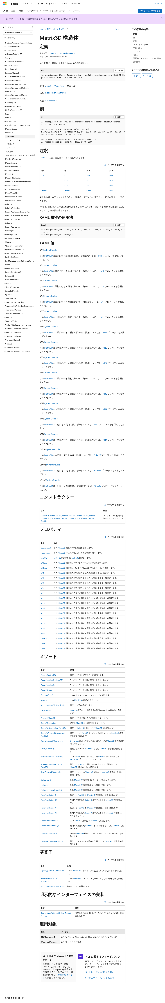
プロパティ (137, 48)
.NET (48, 29)
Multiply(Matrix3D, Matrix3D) (52, 705)
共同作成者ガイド (58, 976)
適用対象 (137, 62)
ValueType (59, 85)
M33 (88, 185)
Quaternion (74, 741)
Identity (44, 558)
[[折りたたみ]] (32, 27)
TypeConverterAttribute (55, 92)
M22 (66, 180)
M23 (88, 180)
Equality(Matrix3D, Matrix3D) (52, 870)
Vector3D (89, 748)
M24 (111, 180)
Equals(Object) (46, 690)
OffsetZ (89, 190)
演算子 (136, 55)
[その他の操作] (123, 29)
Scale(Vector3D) (47, 748)
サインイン (157, 3)
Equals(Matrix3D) (48, 685)
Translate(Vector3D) (49, 833)
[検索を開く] (149, 3)
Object (48, 85)
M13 (88, 175)
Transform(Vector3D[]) (50, 825)
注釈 (135, 41)
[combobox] (18, 33)
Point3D (80, 728)
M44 (111, 190)
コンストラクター (140, 44)
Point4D (81, 807)
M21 (42, 180)
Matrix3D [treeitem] (11, 136)
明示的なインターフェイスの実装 (147, 58)
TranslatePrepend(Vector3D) (52, 841)
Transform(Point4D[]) (49, 813)
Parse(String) (46, 710)
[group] (82, 76)
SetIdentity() (46, 780)
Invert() (44, 700)
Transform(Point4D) (48, 807)
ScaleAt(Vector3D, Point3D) (52, 756)
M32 (66, 185)
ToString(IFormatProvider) (51, 790)
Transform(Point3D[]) (49, 800)
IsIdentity (44, 568)
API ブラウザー (59, 29)
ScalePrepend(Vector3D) (50, 772)
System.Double (50, 249)
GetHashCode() (47, 695)
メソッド (137, 51)
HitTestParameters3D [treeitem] (13, 110)
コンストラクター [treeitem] (14, 140)
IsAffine (44, 563)
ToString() (45, 785)
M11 (42, 175)
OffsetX (44, 190)
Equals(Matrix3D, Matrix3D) (52, 680)
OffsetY (67, 190)
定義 (135, 34)
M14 (111, 175)
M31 (42, 185)
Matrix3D (44, 157)
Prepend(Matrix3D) (48, 718)
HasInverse (45, 553)
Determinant (46, 548)
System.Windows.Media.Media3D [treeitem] (18, 43)
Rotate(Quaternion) (48, 723)
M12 (65, 175)
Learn (42, 29)
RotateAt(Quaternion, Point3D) (53, 728)
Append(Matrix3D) (48, 675)
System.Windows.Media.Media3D (61, 53)
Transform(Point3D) (48, 795)
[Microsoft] (5, 3)
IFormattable (50, 100)
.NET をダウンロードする (149, 10)
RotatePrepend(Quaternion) (52, 741)
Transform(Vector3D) (49, 820)
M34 (111, 185)
